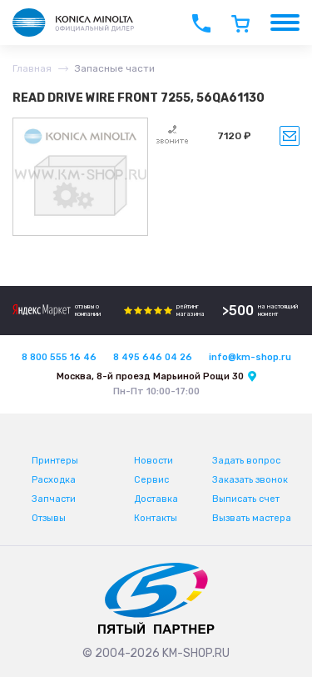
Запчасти (54, 499)
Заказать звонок (250, 479)
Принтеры (55, 460)
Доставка (156, 499)
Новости (153, 460)
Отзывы (49, 518)
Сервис (151, 479)
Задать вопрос (246, 460)
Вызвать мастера (251, 518)
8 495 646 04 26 (152, 357)
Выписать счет (246, 499)
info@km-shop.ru (250, 357)
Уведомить (290, 136)
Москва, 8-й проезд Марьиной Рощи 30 (150, 376)
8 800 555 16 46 (59, 357)
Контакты (155, 518)
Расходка (54, 479)
